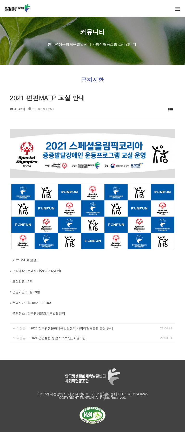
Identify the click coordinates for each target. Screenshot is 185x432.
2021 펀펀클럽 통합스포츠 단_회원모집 (58, 338)
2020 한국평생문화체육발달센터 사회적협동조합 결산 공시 (72, 328)
